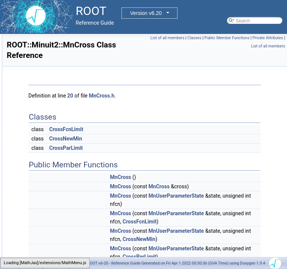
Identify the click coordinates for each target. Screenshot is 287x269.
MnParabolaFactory (56, 256)
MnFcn (43, 165)
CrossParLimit (159, 148)
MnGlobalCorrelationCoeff (63, 190)
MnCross (46, 149)
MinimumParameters (57, 66)
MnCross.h (195, 96)
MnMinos (46, 239)
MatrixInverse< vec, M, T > (63, 34)
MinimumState (51, 91)
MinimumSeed (51, 75)
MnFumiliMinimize (54, 173)
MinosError (48, 99)
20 (164, 96)
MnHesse (46, 198)
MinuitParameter (53, 116)
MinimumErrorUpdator (59, 58)
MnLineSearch (51, 206)
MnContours (49, 132)
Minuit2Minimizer (53, 108)
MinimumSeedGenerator (61, 83)
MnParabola (49, 247)
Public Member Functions (227, 46)
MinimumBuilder (53, 42)
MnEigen (45, 157)
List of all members (249, 37)
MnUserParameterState (231, 212)
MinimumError (51, 50)
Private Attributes (268, 46)
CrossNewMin (159, 139)
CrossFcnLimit (160, 129)
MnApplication (51, 124)
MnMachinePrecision (57, 214)
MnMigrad (46, 223)
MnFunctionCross (54, 182)
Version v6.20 (146, 13)
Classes (276, 37)
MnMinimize (49, 231)
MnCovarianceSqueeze (60, 140)
